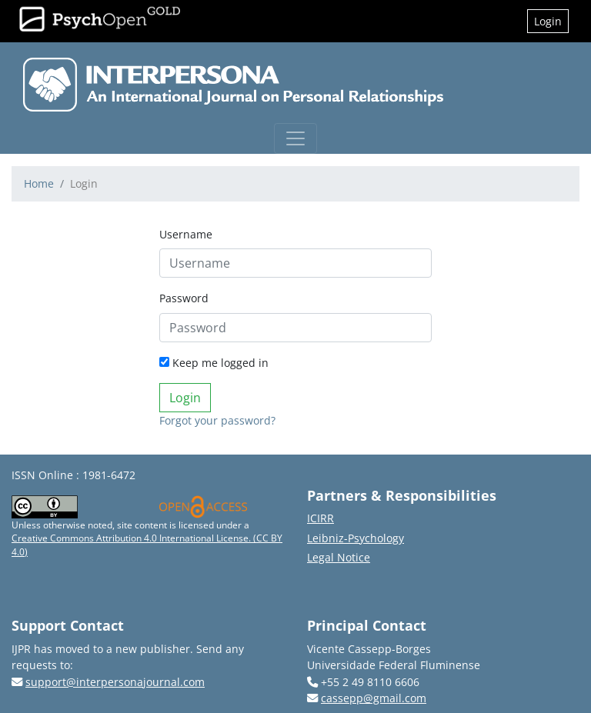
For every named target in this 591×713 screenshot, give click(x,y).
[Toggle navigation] (295, 138)
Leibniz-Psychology (355, 538)
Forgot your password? (217, 420)
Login (548, 21)
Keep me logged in (214, 362)
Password (184, 298)
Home (39, 183)
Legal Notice (338, 557)
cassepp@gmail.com (373, 698)
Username (185, 234)
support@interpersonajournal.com (115, 682)
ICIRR (320, 518)
